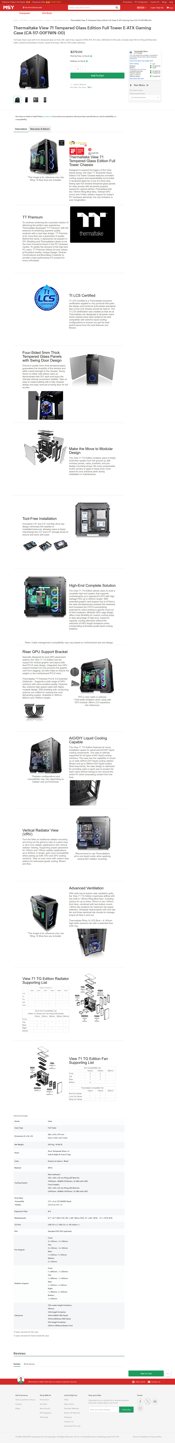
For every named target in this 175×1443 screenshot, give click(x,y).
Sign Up (159, 8)
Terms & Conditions (141, 1437)
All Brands (44, 1417)
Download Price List (72, 1426)
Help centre (140, 1382)
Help (171, 2)
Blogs (164, 2)
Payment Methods (71, 1408)
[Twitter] (148, 1404)
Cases (47, 20)
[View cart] (167, 8)
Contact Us (68, 1421)
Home (16, 20)
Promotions (127, 2)
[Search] (117, 7)
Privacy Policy (156, 1437)
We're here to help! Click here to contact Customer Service (52, 1382)
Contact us (155, 1382)
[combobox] (94, 7)
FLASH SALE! (55, 2)
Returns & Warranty (72, 1413)
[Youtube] (155, 1404)
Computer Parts (36, 20)
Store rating (133, 64)
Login (153, 8)
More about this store (136, 79)
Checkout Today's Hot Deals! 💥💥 (16, 2)
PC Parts (24, 20)
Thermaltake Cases (61, 20)
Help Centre (69, 1404)
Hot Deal (43, 1404)
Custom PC (155, 2)
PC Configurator (141, 2)
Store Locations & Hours (25, 1400)
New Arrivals (45, 1408)
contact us (47, 116)
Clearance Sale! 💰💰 (41, 2)
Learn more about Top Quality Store (141, 61)
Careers (18, 1404)
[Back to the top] (167, 1373)
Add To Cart (97, 75)
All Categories (45, 1413)
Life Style (47, 13)
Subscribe (126, 1409)
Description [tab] (21, 128)
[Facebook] (141, 1404)
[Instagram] (140, 1411)
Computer (24, 13)
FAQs (66, 1400)
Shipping (68, 1417)
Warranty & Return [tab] (40, 128)
